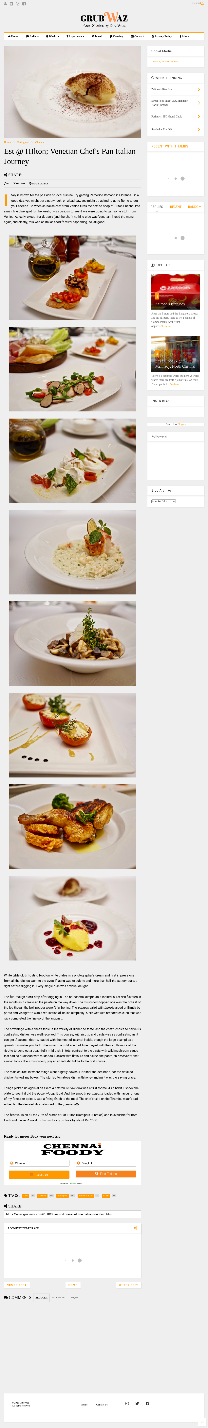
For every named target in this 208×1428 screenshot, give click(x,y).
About (184, 36)
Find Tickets (106, 1173)
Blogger (181, 424)
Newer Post (17, 1285)
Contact (137, 36)
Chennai (40, 142)
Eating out (23, 142)
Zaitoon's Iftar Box (170, 304)
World (52, 36)
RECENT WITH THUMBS (169, 146)
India (32, 36)
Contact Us (101, 1404)
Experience (75, 36)
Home (13, 36)
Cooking (116, 36)
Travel (97, 36)
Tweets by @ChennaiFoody (164, 61)
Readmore (166, 326)
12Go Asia (72, 1183)
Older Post (128, 1285)
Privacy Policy (162, 36)
